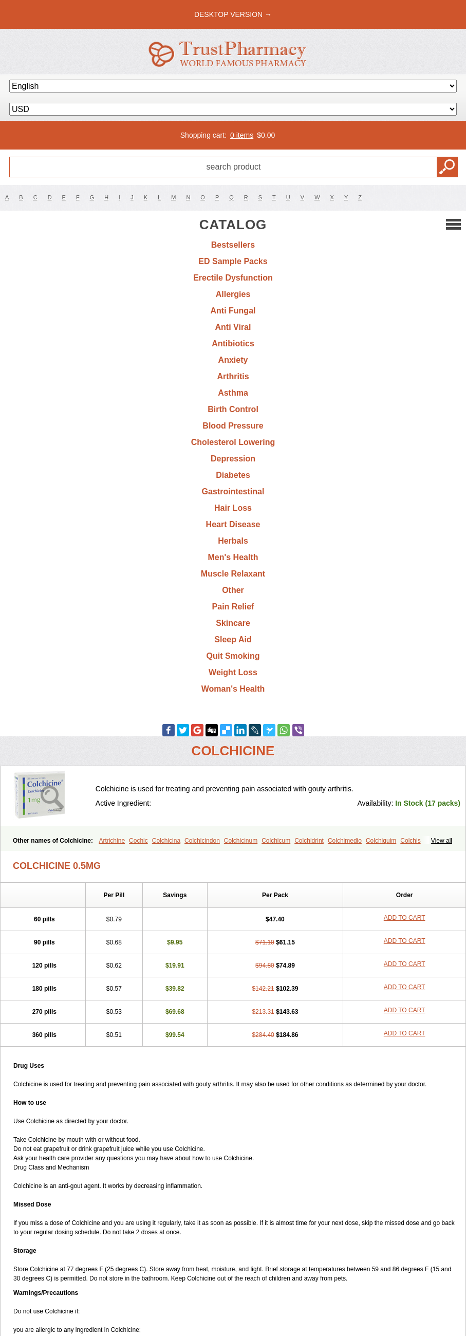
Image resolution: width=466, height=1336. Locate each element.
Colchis (410, 840)
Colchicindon (202, 840)
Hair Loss (233, 508)
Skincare (233, 623)
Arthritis (233, 376)
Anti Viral (233, 327)
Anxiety (233, 360)
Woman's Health (233, 688)
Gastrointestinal (233, 491)
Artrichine (112, 840)
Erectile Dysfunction (233, 277)
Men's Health (233, 557)
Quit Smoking (233, 656)
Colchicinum (240, 840)
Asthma (233, 392)
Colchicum (276, 840)
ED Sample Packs (232, 261)
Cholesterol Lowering (233, 442)
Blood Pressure (232, 425)
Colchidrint (309, 840)
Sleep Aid (232, 639)
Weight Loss (233, 672)
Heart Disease (233, 524)
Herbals (233, 540)
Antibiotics (233, 343)
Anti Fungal (233, 310)
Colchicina (166, 840)
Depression (233, 458)
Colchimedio (345, 840)
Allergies (233, 294)
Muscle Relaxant (233, 573)
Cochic (138, 840)
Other (233, 590)
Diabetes (233, 475)
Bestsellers (233, 244)
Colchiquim (381, 840)
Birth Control (233, 409)
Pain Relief (233, 606)
